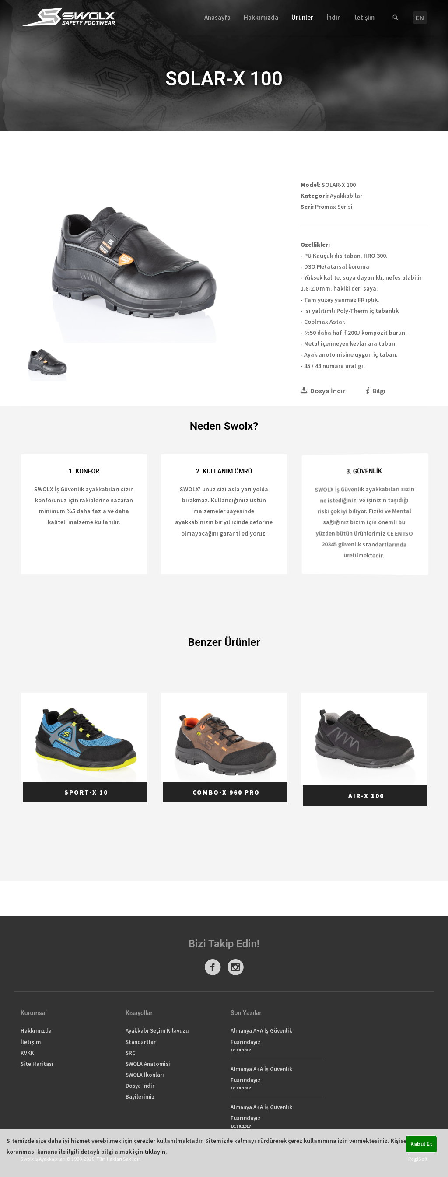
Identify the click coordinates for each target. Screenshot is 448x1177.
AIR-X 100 (366, 796)
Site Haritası (37, 1064)
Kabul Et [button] (421, 1144)
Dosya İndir (140, 1085)
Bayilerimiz (140, 1096)
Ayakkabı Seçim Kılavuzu (157, 1030)
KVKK (27, 1053)
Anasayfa (217, 17)
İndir (333, 17)
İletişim (363, 17)
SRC (131, 1053)
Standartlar (141, 1042)
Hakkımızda (261, 17)
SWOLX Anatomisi (148, 1064)
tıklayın (154, 1152)
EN (420, 18)
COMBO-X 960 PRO (226, 792)
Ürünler (302, 17)
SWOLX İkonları (145, 1075)
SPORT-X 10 (86, 792)
